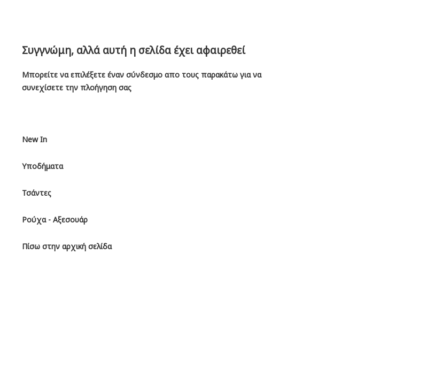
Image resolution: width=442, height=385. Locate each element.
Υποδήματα (42, 166)
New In (34, 139)
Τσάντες (36, 193)
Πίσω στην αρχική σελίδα (67, 246)
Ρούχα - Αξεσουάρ (55, 219)
